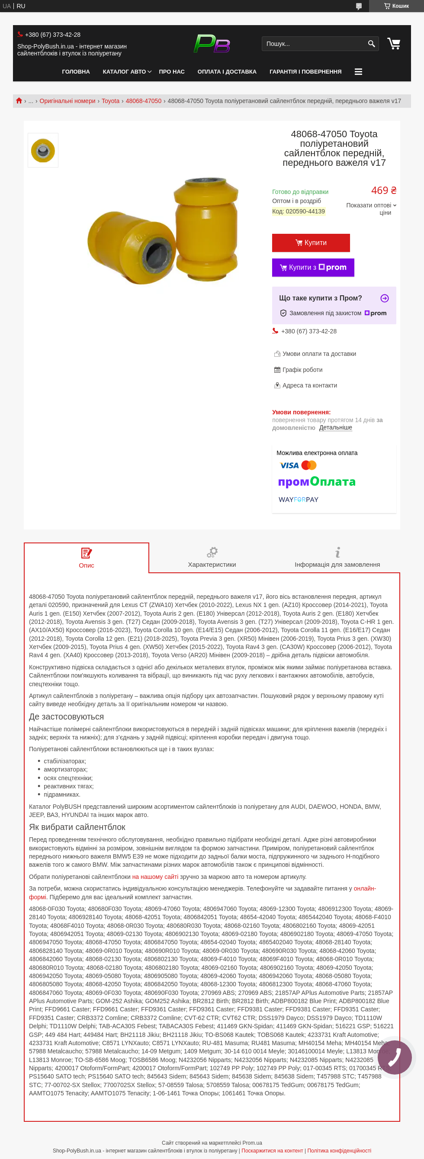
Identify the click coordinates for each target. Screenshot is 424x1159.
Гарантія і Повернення (305, 71)
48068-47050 (144, 100)
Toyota (110, 100)
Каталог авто (124, 71)
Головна (76, 71)
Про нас (171, 71)
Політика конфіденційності (339, 1151)
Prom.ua (252, 1143)
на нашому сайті (155, 876)
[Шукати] (371, 44)
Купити (316, 242)
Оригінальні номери (68, 100)
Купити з (318, 267)
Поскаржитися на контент (272, 1151)
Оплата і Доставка (227, 71)
